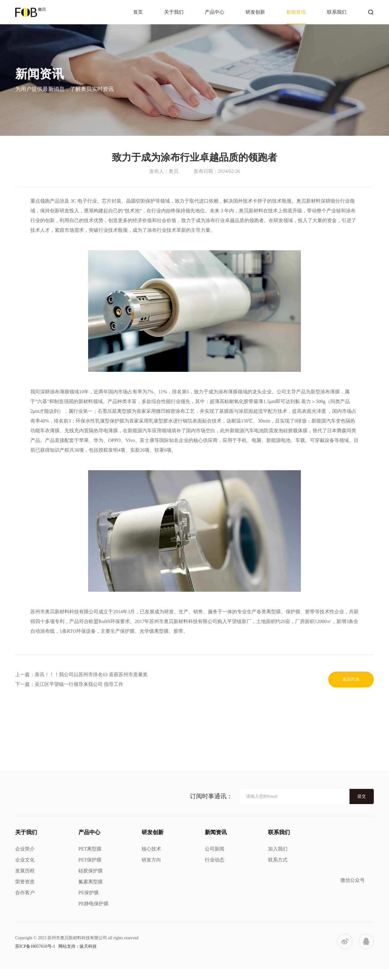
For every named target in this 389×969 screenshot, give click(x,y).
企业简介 (25, 848)
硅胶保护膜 (90, 870)
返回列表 (351, 679)
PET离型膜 (90, 848)
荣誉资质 (25, 881)
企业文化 (25, 859)
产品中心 (214, 12)
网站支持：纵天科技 (77, 946)
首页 (138, 12)
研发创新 (255, 12)
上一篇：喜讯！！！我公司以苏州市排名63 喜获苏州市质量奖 (81, 674)
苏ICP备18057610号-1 (35, 946)
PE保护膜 (88, 892)
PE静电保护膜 (93, 903)
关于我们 (174, 12)
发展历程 (25, 870)
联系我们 (336, 12)
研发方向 (151, 859)
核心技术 (151, 848)
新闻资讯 (296, 12)
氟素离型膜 (90, 881)
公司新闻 (214, 848)
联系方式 (277, 859)
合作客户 (25, 892)
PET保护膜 (90, 859)
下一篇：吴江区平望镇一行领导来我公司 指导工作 (69, 684)
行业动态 (214, 859)
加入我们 (277, 848)
